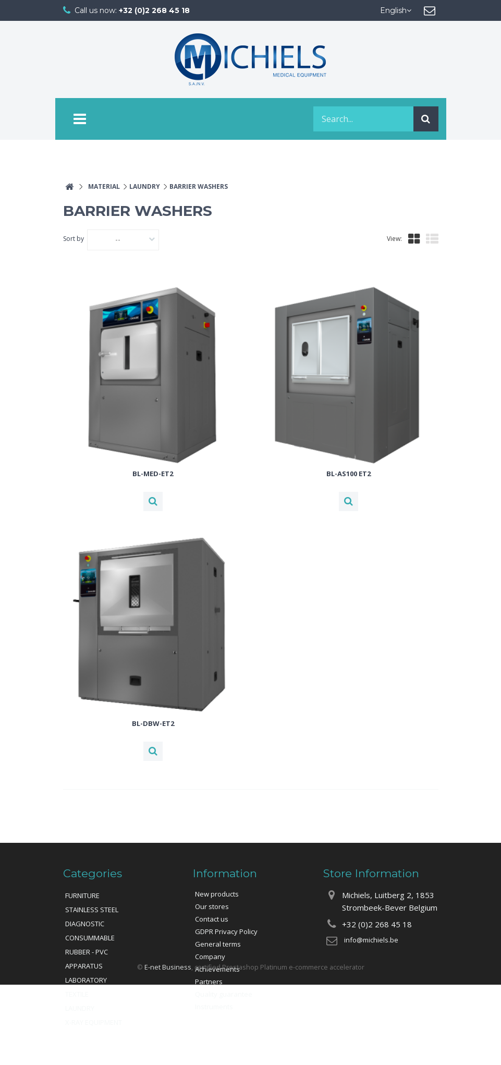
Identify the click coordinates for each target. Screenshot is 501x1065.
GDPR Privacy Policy (226, 931)
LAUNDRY (79, 1008)
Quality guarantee (223, 994)
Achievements (217, 969)
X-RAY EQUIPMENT (93, 1022)
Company (210, 956)
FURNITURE (82, 895)
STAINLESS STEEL (91, 909)
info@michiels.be (371, 940)
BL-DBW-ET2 (153, 723)
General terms (218, 944)
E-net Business (167, 1046)
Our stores (212, 906)
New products (217, 894)
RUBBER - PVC (86, 952)
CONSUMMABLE (90, 937)
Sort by (73, 238)
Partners (209, 981)
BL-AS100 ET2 (348, 473)
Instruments (214, 1006)
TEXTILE (77, 994)
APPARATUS (84, 966)
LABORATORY (86, 980)
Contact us (211, 919)
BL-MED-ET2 (152, 473)
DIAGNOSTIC (84, 923)
